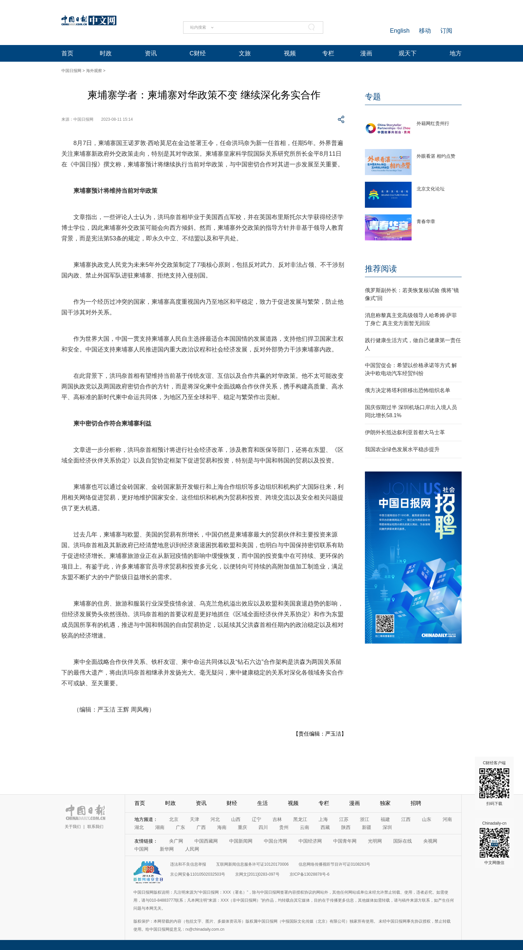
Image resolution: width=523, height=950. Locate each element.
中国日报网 (71, 70)
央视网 (430, 841)
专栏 (328, 53)
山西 (235, 819)
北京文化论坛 (431, 188)
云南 (304, 827)
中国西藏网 (206, 841)
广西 (201, 827)
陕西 (346, 827)
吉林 (277, 819)
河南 (447, 819)
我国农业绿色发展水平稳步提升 (402, 449)
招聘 (416, 803)
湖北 (139, 827)
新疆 (366, 827)
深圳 (387, 827)
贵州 (284, 827)
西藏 (325, 827)
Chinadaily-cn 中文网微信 (494, 843)
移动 (425, 30)
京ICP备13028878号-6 (310, 874)
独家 (385, 803)
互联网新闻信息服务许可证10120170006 (252, 864)
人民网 (192, 849)
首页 (67, 53)
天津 (194, 819)
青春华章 (426, 221)
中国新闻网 (240, 841)
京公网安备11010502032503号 (197, 874)
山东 (426, 819)
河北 (215, 819)
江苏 (344, 819)
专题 (373, 96)
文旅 (245, 53)
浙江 (364, 819)
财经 (231, 803)
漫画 (366, 53)
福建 (385, 819)
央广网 (176, 841)
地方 (456, 53)
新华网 (167, 849)
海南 (221, 827)
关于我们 (73, 826)
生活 (262, 803)
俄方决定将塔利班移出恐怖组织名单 (407, 390)
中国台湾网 (275, 841)
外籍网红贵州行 (433, 123)
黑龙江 (300, 819)
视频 (290, 53)
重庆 (242, 827)
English (400, 30)
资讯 (151, 53)
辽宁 (256, 819)
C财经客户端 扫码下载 (494, 783)
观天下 (408, 53)
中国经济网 (310, 841)
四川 (263, 827)
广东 (180, 827)
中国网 (141, 849)
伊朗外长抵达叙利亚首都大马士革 (405, 432)
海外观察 (94, 70)
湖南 (159, 827)
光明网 (375, 841)
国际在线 (402, 841)
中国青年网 (345, 841)
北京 (173, 819)
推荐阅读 (381, 268)
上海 (323, 819)
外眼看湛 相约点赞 (436, 156)
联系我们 (95, 826)
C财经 (197, 53)
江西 (406, 819)
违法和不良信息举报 (188, 864)
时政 (106, 53)
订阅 (446, 30)
